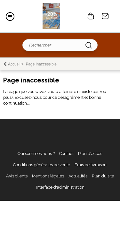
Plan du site (103, 176)
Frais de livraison (91, 164)
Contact (105, 16)
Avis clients (17, 176)
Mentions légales (48, 176)
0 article (91, 16)
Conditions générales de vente (41, 164)
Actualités (77, 176)
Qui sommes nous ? (36, 153)
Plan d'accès (90, 153)
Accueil (14, 64)
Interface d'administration (60, 187)
